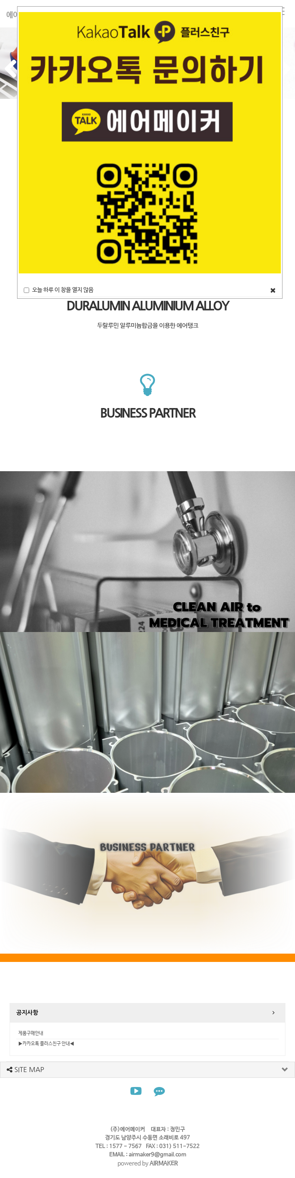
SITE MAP (25, 1069)
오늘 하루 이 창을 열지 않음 (58, 290)
